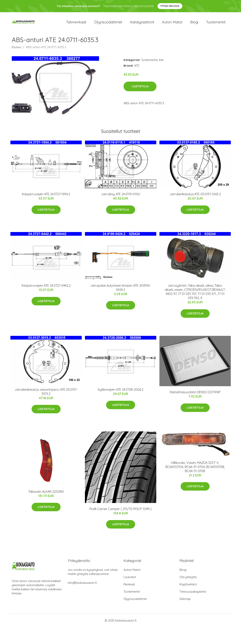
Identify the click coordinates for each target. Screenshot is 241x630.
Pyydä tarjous (170, 6)
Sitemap (185, 601)
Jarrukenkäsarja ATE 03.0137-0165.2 (195, 197)
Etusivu (16, 50)
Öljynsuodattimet (108, 23)
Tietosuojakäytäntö (192, 594)
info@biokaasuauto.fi (82, 585)
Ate (161, 62)
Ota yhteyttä (187, 580)
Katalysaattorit (142, 23)
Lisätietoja (140, 89)
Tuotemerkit (216, 23)
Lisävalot (130, 580)
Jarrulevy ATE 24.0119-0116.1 (120, 197)
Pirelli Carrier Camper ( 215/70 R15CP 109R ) (120, 512)
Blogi (194, 23)
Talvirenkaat (76, 23)
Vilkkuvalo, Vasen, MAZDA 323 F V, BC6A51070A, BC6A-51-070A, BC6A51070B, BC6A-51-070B (195, 469)
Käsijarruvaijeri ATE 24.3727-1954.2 (46, 197)
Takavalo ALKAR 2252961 (46, 494)
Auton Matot (132, 572)
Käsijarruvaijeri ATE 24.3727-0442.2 (46, 288)
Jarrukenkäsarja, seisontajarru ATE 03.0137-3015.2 (46, 394)
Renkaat (129, 587)
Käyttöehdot (188, 587)
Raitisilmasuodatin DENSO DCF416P (195, 395)
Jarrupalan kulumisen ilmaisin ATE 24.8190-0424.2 (120, 290)
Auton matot (172, 23)
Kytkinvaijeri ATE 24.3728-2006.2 (120, 392)
